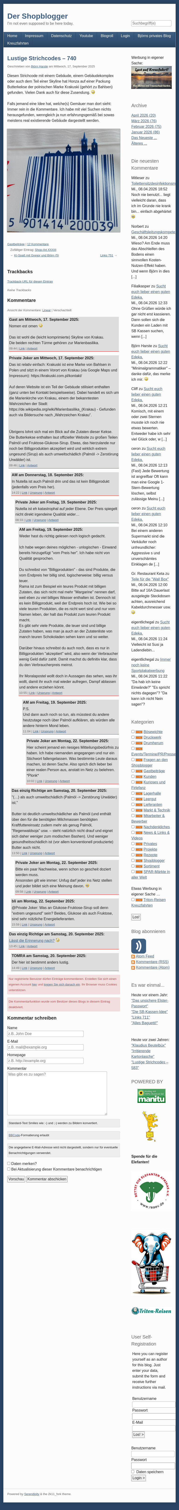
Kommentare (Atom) (153, 967)
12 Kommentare (38, 244)
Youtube (86, 36)
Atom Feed (145, 956)
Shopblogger (154, 861)
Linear (46, 310)
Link (22, 348)
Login (125, 36)
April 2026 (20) (143, 115)
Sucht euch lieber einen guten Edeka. (150, 291)
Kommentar (17, 1068)
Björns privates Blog (154, 36)
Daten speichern (149, 1472)
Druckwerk (152, 737)
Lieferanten (153, 805)
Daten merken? (24, 1164)
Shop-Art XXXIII (45, 250)
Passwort (140, 1410)
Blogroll (107, 36)
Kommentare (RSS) (152, 962)
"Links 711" (140, 1017)
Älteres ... (139, 143)
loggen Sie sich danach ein (62, 984)
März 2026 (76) (144, 121)
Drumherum (153, 743)
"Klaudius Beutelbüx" (148, 1045)
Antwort (32, 348)
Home (12, 36)
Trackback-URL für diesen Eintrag (30, 281)
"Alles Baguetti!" (144, 1023)
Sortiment (151, 866)
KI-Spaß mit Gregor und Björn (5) (36, 255)
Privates (150, 844)
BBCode (14, 1135)
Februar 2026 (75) (146, 127)
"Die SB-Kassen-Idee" (149, 1012)
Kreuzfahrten (18, 43)
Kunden (150, 777)
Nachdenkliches (157, 827)
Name (12, 1028)
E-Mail (12, 1041)
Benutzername (144, 1399)
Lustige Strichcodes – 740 (41, 58)
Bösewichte (153, 732)
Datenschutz (61, 36)
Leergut (150, 799)
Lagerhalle (152, 793)
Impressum (34, 36)
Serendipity (31, 1494)
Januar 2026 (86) (145, 132)
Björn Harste (39, 66)
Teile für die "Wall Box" (150, 579)
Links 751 (106, 255)
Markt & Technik (157, 810)
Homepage (16, 1055)
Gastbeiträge (15, 244)
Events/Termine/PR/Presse (153, 754)
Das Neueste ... (144, 138)
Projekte (150, 849)
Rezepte (151, 855)
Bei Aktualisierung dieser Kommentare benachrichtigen (56, 1169)
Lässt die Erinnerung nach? (32, 941)
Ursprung (36, 492)
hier (34, 984)
